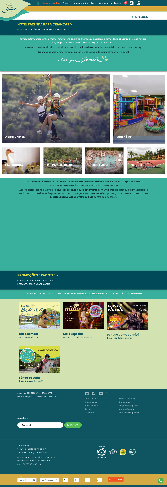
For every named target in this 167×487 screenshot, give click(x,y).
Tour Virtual (90, 398)
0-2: (75, 476)
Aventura (89, 412)
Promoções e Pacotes (36, 275)
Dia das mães (29, 334)
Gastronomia (91, 402)
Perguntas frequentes (129, 405)
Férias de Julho (30, 378)
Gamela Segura (141, 17)
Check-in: (20, 476)
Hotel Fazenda (47, 293)
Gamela (49, 189)
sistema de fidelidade (91, 293)
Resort (112, 197)
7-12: (98, 476)
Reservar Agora (115, 479)
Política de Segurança (129, 412)
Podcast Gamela (127, 398)
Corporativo (124, 402)
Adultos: (65, 476)
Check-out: (44, 476)
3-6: (86, 476)
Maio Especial (73, 334)
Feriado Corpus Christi (123, 334)
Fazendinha (14, 165)
